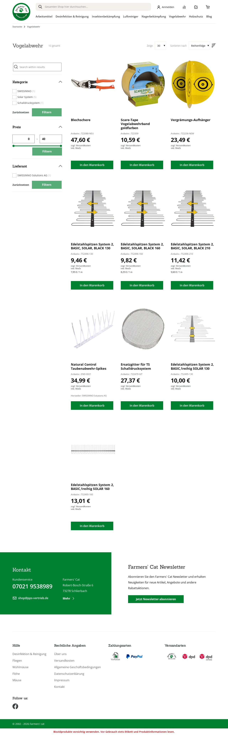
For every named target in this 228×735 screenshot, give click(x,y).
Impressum (61, 680)
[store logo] (21, 12)
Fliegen (17, 661)
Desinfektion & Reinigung (29, 654)
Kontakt (59, 687)
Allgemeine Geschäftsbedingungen (77, 667)
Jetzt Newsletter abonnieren (156, 599)
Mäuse (16, 680)
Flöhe (16, 674)
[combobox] (93, 7)
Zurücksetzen (20, 112)
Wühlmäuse (20, 667)
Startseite (17, 27)
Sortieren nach (178, 45)
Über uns (60, 654)
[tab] (37, 96)
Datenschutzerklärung (69, 674)
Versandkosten (64, 661)
